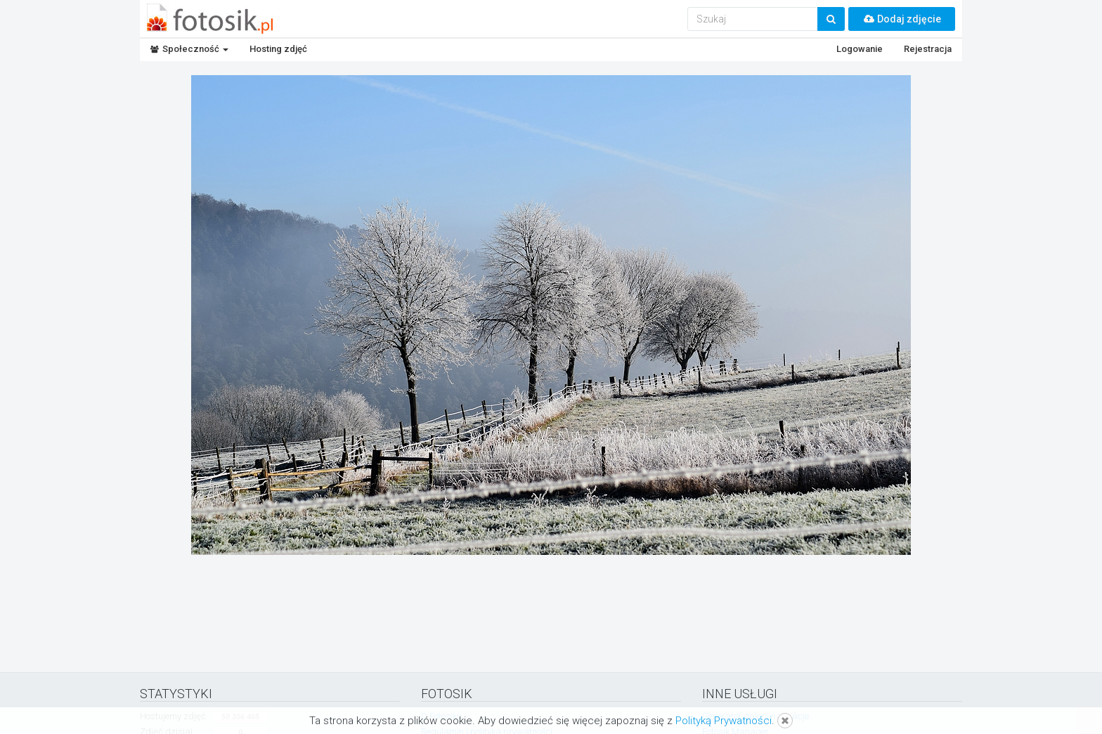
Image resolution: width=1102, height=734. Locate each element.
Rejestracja (928, 49)
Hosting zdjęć (278, 49)
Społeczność (189, 49)
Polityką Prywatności (723, 720)
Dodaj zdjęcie (901, 19)
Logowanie (859, 49)
